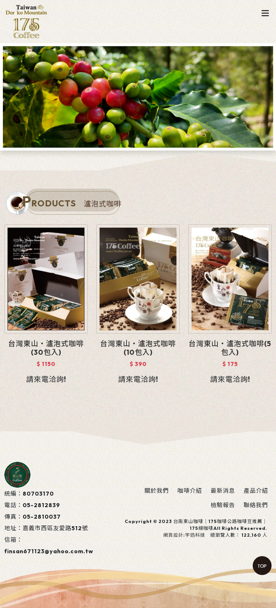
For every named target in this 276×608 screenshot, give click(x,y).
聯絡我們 (256, 505)
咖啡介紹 (190, 490)
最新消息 (223, 490)
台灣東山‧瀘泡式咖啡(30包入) (46, 348)
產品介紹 (256, 490)
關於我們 (156, 490)
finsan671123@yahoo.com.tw (48, 551)
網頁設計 (173, 535)
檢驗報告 (223, 505)
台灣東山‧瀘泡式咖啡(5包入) (230, 348)
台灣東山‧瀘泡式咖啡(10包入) (138, 348)
